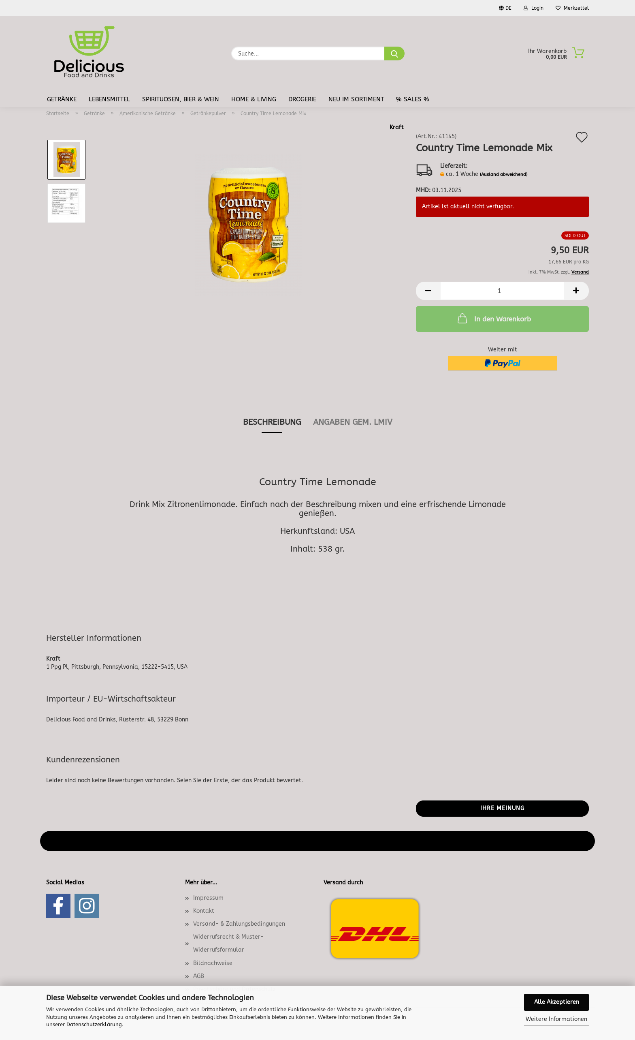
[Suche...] (394, 53)
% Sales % (412, 99)
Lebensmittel (109, 99)
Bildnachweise (212, 963)
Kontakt (203, 910)
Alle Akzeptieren (556, 1002)
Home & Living (253, 99)
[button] (428, 291)
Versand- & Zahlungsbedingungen (239, 923)
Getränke (62, 99)
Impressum (208, 897)
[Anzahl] (502, 291)
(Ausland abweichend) (503, 174)
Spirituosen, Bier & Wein (180, 99)
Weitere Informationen (556, 1019)
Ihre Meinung (502, 808)
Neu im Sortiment (356, 99)
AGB (198, 976)
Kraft (397, 127)
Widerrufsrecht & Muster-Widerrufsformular (228, 943)
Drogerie (302, 99)
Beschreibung (272, 422)
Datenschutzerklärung (94, 1024)
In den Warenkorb (493, 318)
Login (533, 8)
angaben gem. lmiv (352, 422)
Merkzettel (572, 8)
